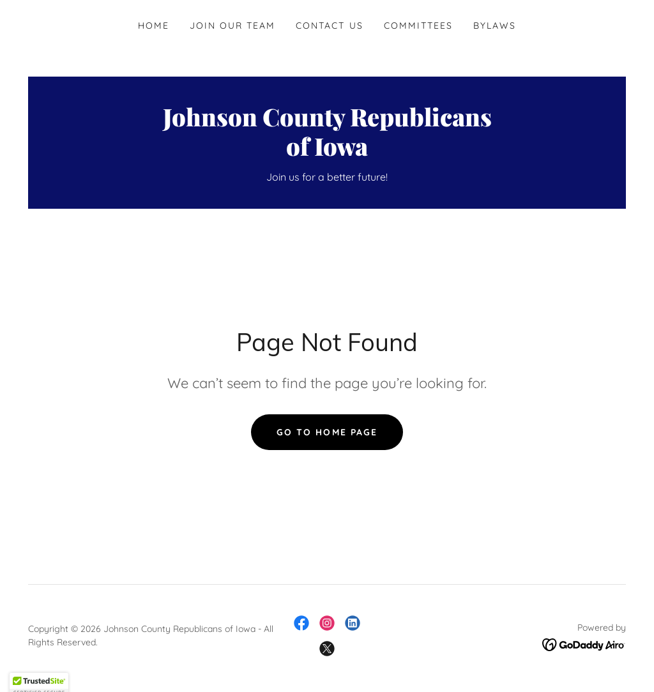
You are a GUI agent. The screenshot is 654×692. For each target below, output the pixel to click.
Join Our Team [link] (232, 25)
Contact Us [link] (329, 25)
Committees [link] (418, 25)
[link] (327, 152)
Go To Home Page (327, 432)
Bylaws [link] (494, 25)
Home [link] (153, 25)
